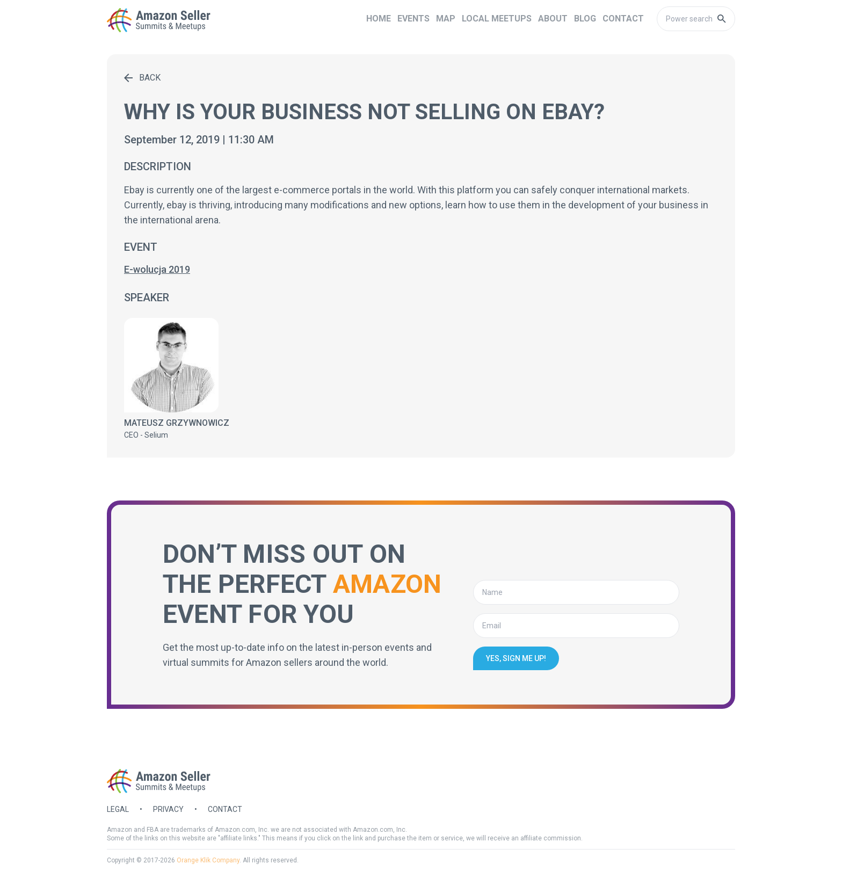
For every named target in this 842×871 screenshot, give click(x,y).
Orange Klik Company (208, 860)
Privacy (168, 809)
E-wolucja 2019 (157, 269)
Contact (225, 809)
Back (142, 77)
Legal (118, 809)
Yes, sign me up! (516, 658)
